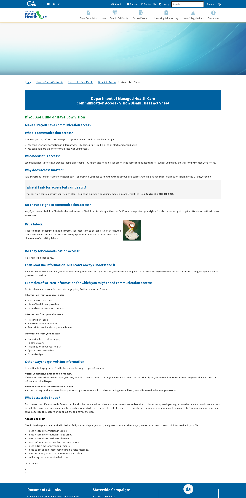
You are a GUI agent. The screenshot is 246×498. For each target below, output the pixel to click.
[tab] (164, 4)
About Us (117, 4)
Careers (132, 4)
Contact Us (148, 4)
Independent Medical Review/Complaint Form (54, 496)
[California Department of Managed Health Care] (36, 15)
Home (28, 82)
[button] (89, 15)
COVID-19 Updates (105, 496)
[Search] (187, 4)
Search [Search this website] (210, 4)
